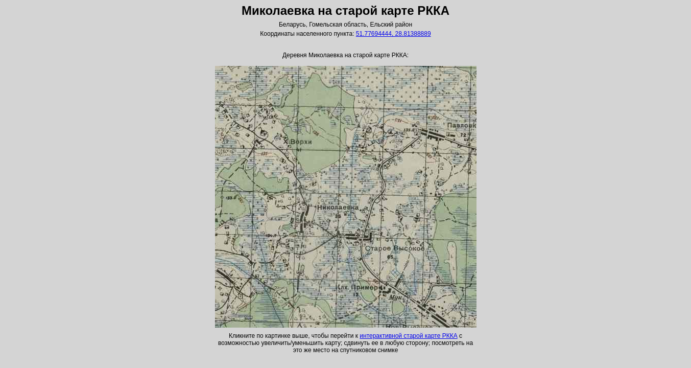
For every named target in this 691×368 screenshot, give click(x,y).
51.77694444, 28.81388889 (393, 33)
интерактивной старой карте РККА (408, 335)
